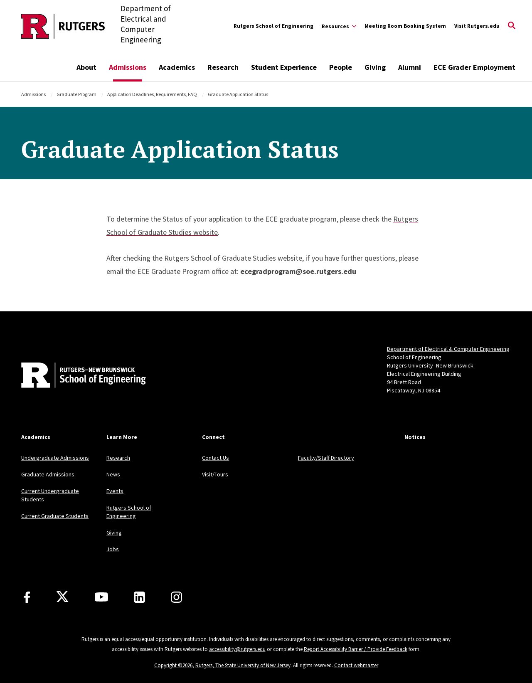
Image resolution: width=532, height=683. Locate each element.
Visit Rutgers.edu (477, 26)
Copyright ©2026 (173, 665)
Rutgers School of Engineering (273, 26)
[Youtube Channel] (101, 597)
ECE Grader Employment (474, 67)
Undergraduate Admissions (55, 457)
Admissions (127, 67)
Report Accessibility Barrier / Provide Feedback (355, 649)
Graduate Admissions (47, 474)
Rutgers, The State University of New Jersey (243, 665)
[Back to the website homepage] (63, 26)
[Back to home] (76, 376)
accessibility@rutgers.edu (237, 649)
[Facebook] (27, 597)
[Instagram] (176, 597)
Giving (375, 67)
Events (114, 491)
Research (223, 67)
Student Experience (284, 67)
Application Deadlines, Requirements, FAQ (152, 94)
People (340, 67)
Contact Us (215, 457)
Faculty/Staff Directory (326, 457)
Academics (177, 67)
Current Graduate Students (55, 516)
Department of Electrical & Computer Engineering (448, 349)
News (113, 474)
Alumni (409, 67)
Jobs (112, 549)
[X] (62, 597)
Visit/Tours (215, 474)
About (86, 67)
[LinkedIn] (139, 597)
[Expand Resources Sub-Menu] (339, 26)
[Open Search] (511, 26)
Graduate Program (76, 94)
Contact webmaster (356, 665)
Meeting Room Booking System (405, 26)
